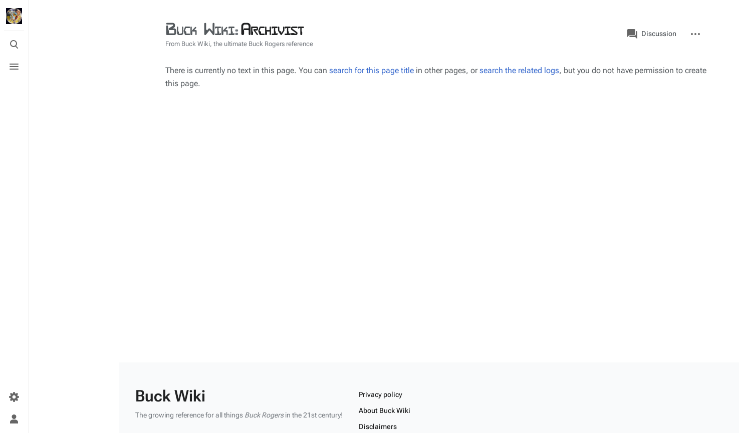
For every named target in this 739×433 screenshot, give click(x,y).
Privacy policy (380, 394)
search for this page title (371, 70)
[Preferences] (14, 397)
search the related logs (519, 70)
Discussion (651, 34)
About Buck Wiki (384, 410)
